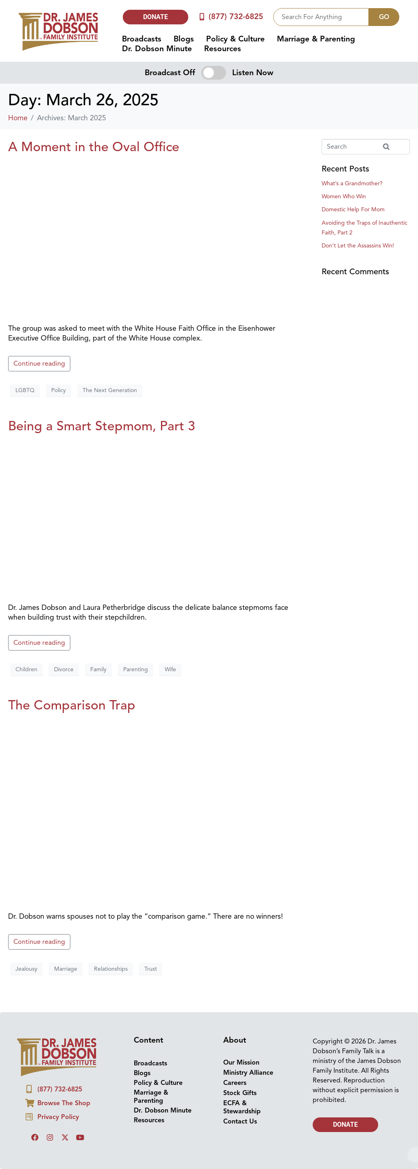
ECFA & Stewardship (242, 1107)
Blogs (184, 39)
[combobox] (321, 17)
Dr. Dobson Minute (157, 49)
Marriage (65, 968)
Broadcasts (141, 39)
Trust (150, 968)
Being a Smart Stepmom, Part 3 (101, 426)
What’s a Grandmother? (352, 183)
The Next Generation (110, 390)
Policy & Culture (235, 39)
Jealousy (26, 968)
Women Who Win (344, 196)
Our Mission (241, 1062)
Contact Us (240, 1121)
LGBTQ (25, 390)
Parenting (135, 669)
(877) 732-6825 (236, 17)
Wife (170, 669)
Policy (58, 390)
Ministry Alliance (248, 1073)
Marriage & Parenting (316, 39)
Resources (222, 49)
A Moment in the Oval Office (93, 147)
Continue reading (39, 364)
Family (98, 669)
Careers (234, 1083)
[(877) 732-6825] (201, 17)
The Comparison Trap (71, 705)
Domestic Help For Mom (353, 209)
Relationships (111, 968)
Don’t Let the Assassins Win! (358, 245)
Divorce (64, 669)
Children (26, 669)
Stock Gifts (240, 1093)
